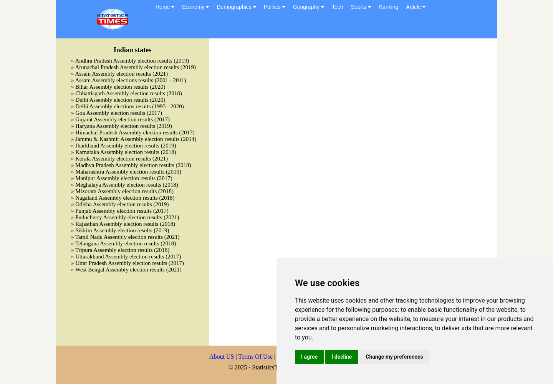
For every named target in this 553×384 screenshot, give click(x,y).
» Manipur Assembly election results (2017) (121, 178)
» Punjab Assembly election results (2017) (120, 211)
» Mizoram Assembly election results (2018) (122, 191)
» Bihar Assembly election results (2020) (118, 87)
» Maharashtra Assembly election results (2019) (126, 172)
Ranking (388, 7)
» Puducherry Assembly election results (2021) (125, 217)
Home (165, 7)
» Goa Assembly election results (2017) (116, 113)
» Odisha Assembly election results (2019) (120, 204)
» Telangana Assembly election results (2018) (123, 243)
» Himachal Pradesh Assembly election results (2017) (133, 132)
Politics (274, 7)
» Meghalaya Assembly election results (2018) (124, 185)
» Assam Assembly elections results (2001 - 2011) (128, 80)
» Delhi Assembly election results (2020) (118, 100)
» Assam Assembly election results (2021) (119, 74)
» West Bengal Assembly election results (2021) (126, 269)
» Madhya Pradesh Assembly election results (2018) (131, 165)
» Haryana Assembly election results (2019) (121, 126)
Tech (337, 7)
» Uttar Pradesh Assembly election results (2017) (127, 263)
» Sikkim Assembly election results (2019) (120, 230)
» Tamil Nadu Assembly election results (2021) (125, 237)
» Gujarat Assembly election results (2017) (120, 119)
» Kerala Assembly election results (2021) (119, 159)
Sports (361, 7)
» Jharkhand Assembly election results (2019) (123, 145)
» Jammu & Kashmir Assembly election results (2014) (133, 139)
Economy (195, 7)
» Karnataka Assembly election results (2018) (123, 152)
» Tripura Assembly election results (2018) (120, 250)
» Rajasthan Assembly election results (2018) (123, 224)
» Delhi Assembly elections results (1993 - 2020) (127, 106)
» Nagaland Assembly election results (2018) (123, 198)
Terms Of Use (256, 356)
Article (416, 7)
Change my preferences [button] (394, 357)
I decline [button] (341, 357)
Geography (308, 7)
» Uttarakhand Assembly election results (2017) (126, 256)
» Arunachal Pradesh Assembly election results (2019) (133, 67)
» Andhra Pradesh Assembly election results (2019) (130, 61)
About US (221, 356)
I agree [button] (309, 357)
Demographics (236, 7)
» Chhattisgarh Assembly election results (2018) (126, 93)
